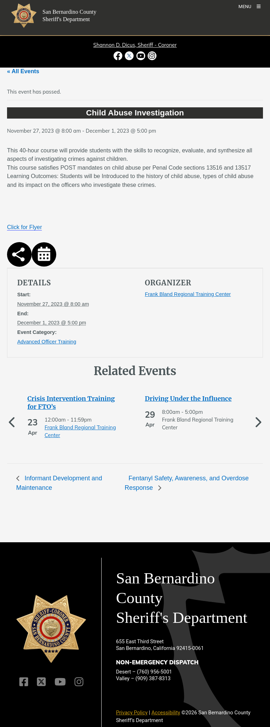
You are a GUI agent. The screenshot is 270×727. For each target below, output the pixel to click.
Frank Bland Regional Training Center (188, 294)
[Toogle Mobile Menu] (249, 6)
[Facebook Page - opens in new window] (119, 55)
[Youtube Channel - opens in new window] (140, 55)
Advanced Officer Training (46, 341)
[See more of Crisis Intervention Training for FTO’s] (76, 403)
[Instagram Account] (79, 682)
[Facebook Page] (23, 682)
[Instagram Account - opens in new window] (151, 55)
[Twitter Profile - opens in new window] (129, 55)
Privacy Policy (132, 712)
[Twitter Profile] (41, 682)
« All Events (23, 71)
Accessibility (166, 712)
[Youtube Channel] (60, 682)
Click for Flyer (24, 227)
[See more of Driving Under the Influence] (194, 399)
